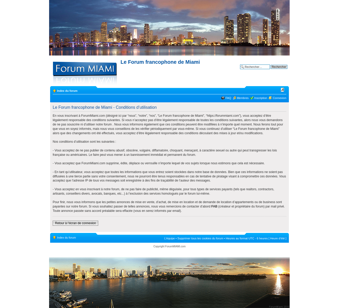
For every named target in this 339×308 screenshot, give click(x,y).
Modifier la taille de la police (282, 89)
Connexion (279, 97)
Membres (243, 97)
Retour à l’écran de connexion (75, 223)
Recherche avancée (274, 70)
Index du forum (67, 90)
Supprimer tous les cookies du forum (200, 238)
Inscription (260, 97)
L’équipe (169, 238)
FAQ (228, 97)
